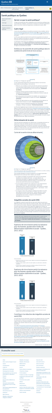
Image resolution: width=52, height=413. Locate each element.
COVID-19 (5, 367)
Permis (21, 367)
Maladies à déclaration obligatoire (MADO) (8, 397)
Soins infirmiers (39, 365)
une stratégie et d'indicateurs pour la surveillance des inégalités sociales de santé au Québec (32, 335)
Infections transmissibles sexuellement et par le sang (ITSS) (9, 384)
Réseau (21, 381)
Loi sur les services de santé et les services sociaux (26, 32)
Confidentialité (26, 403)
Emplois (4, 376)
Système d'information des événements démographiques (43, 382)
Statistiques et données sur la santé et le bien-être (43, 370)
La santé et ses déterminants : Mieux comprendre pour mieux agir (32, 171)
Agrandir (32, 66)
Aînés (4, 360)
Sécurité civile (39, 360)
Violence (38, 390)
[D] (14, 80)
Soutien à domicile (40, 367)
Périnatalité (22, 365)
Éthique (4, 378)
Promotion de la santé (25, 379)
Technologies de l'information (43, 385)
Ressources (22, 383)
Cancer (4, 363)
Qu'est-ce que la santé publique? (6, 19)
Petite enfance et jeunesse (25, 369)
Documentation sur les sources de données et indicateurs (10, 373)
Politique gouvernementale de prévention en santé (29, 326)
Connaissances (6, 365)
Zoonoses (38, 392)
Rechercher (50, 9)
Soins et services (40, 363)
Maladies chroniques (24, 360)
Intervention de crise (7, 390)
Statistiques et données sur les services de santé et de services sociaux (43, 374)
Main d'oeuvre (6, 394)
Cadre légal (4, 22)
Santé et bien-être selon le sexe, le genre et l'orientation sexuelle (27, 388)
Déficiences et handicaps (8, 369)
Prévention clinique (24, 371)
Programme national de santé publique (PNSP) (12, 353)
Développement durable (8, 371)
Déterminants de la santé (7, 25)
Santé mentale (23, 392)
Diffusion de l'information (26, 405)
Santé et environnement (25, 390)
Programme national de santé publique (17, 8)
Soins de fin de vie (40, 361)
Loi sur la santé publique (35, 33)
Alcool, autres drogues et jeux (9, 361)
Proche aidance (23, 373)
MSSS (2, 7)
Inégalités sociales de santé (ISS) (6, 28)
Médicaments (23, 363)
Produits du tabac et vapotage (26, 374)
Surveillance (39, 380)
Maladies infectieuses (24, 361)
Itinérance (5, 392)
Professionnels (7, 7)
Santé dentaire (23, 385)
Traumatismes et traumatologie (43, 387)
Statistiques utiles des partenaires (41, 377)
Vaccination (39, 388)
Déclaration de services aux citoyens (26, 402)
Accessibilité (26, 407)
